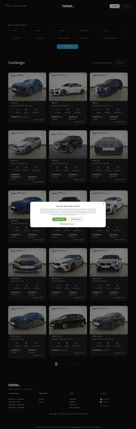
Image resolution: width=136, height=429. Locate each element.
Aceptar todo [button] (59, 219)
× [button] (103, 203)
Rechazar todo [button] (76, 219)
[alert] (68, 214)
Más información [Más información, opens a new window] (81, 214)
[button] (68, 224)
